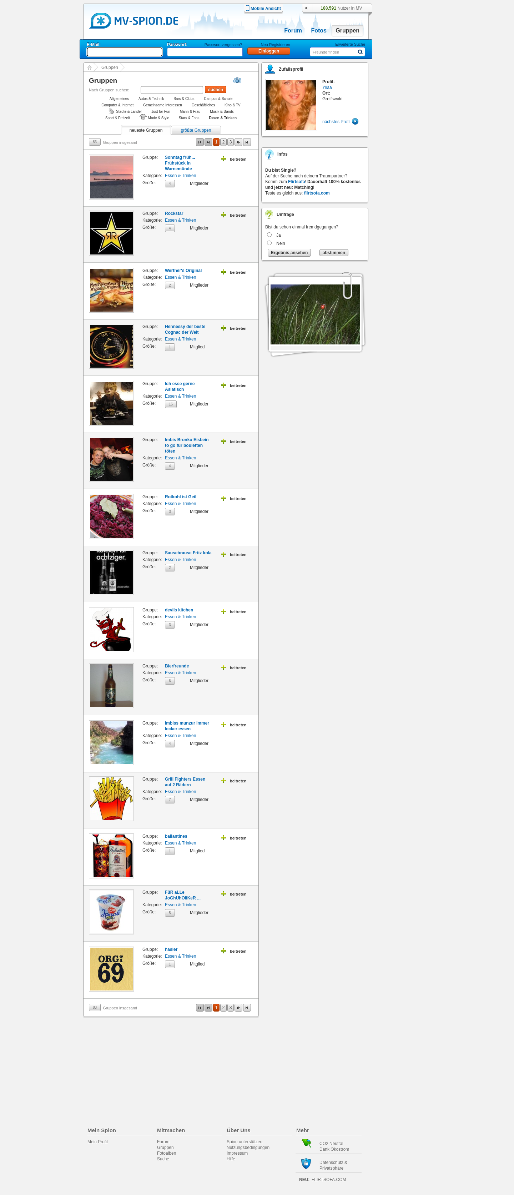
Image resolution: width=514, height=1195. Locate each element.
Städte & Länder (129, 112)
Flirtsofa (296, 181)
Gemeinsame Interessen (162, 105)
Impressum (237, 1153)
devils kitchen (179, 609)
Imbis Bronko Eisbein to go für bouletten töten (187, 445)
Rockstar (174, 213)
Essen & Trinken (180, 175)
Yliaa (327, 87)
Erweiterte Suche (350, 44)
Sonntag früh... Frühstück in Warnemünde (180, 163)
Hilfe (231, 1158)
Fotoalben (166, 1153)
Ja (278, 235)
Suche (163, 1158)
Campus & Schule (218, 99)
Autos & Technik (151, 99)
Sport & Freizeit (117, 118)
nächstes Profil (336, 121)
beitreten (238, 159)
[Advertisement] (408, 204)
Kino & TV (233, 105)
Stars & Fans (189, 118)
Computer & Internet (117, 105)
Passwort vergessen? (223, 44)
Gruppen (347, 30)
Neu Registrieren (275, 44)
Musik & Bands (222, 112)
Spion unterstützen (244, 1141)
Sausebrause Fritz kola (188, 552)
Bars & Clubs (183, 99)
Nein (280, 243)
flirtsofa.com (317, 193)
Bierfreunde (177, 666)
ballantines (176, 836)
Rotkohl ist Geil (180, 496)
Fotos (319, 30)
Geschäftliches (203, 105)
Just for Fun (160, 112)
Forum (293, 30)
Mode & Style (158, 118)
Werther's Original (183, 270)
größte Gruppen (196, 130)
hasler (171, 949)
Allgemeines (119, 99)
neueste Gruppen (146, 130)
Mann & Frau (190, 112)
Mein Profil (97, 1141)
